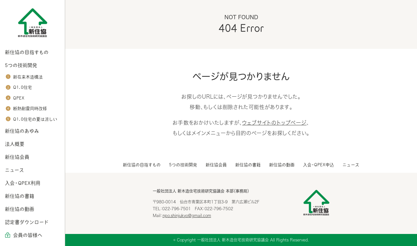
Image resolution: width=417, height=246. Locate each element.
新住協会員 (17, 157)
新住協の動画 (19, 209)
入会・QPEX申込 (318, 165)
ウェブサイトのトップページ (274, 122)
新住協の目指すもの (27, 52)
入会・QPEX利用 (22, 183)
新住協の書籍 (19, 196)
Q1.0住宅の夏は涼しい (35, 119)
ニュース (14, 170)
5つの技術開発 (21, 65)
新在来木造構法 (28, 77)
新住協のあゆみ (22, 131)
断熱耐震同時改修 (30, 108)
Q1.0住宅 (22, 87)
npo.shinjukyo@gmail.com (187, 215)
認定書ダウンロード (27, 222)
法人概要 (14, 144)
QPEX (18, 98)
